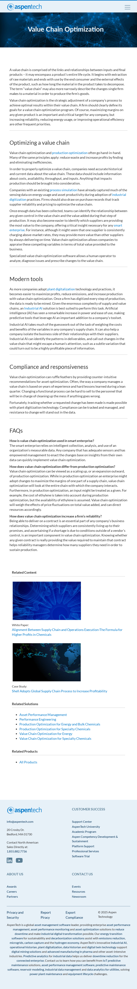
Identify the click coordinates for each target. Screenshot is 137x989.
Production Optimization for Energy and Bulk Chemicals (59, 724)
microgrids (16, 942)
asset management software (52, 925)
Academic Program (84, 831)
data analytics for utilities (103, 969)
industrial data (62, 956)
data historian (72, 947)
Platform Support (83, 846)
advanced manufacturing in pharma (69, 951)
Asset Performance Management (43, 715)
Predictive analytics (35, 956)
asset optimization (87, 929)
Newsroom (79, 896)
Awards (12, 886)
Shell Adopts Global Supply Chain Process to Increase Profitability (59, 691)
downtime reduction (106, 956)
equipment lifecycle (80, 974)
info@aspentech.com (20, 821)
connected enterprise (30, 960)
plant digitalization (61, 289)
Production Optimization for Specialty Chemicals (54, 729)
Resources (78, 891)
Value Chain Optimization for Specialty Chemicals (55, 738)
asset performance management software (68, 965)
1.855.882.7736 (17, 851)
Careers (12, 891)
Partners (12, 896)
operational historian (23, 947)
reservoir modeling (32, 969)
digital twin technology (101, 947)
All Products (28, 762)
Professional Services (85, 851)
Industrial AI (33, 308)
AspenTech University (86, 826)
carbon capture (34, 942)
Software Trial (81, 856)
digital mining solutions (26, 951)
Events (76, 886)
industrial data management (63, 969)
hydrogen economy (67, 942)
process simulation (63, 190)
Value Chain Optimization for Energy (45, 734)
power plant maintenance (46, 974)
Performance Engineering (37, 719)
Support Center (82, 821)
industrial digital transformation (61, 933)
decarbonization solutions (67, 938)
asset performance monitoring (50, 929)
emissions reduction (112, 938)
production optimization (70, 153)
